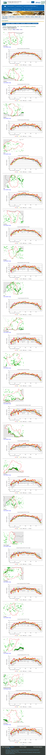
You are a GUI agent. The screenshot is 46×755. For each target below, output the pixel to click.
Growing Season (29, 23)
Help (24, 9)
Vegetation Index (23, 23)
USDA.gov (12, 749)
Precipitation (8, 23)
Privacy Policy (17, 752)
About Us (29, 9)
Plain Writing (8, 751)
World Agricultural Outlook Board (33, 749)
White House (12, 753)
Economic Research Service (20, 749)
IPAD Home (12, 16)
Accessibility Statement (9, 752)
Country (4, 24)
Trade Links (13, 751)
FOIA (17, 751)
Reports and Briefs (11, 6)
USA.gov (7, 753)
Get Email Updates (37, 747)
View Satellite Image (7, 47)
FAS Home (4, 16)
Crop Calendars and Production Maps (30, 6)
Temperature (13, 23)
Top (23, 744)
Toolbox (4, 23)
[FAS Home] (9, 2)
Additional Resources (35, 23)
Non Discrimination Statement (26, 752)
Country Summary (19, 6)
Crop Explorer (20, 16)
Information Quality (36, 752)
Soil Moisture (17, 23)
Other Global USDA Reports (16, 9)
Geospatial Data (7, 9)
